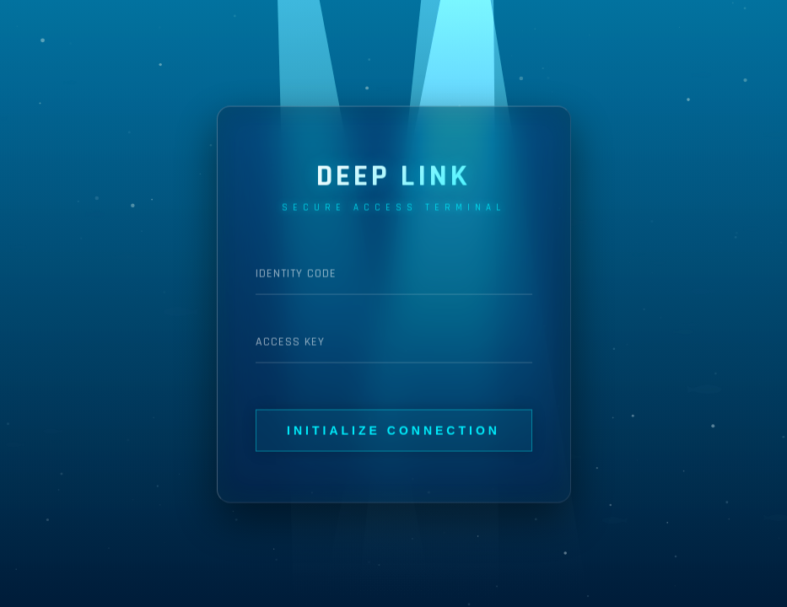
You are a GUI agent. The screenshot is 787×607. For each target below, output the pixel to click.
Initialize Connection (393, 430)
